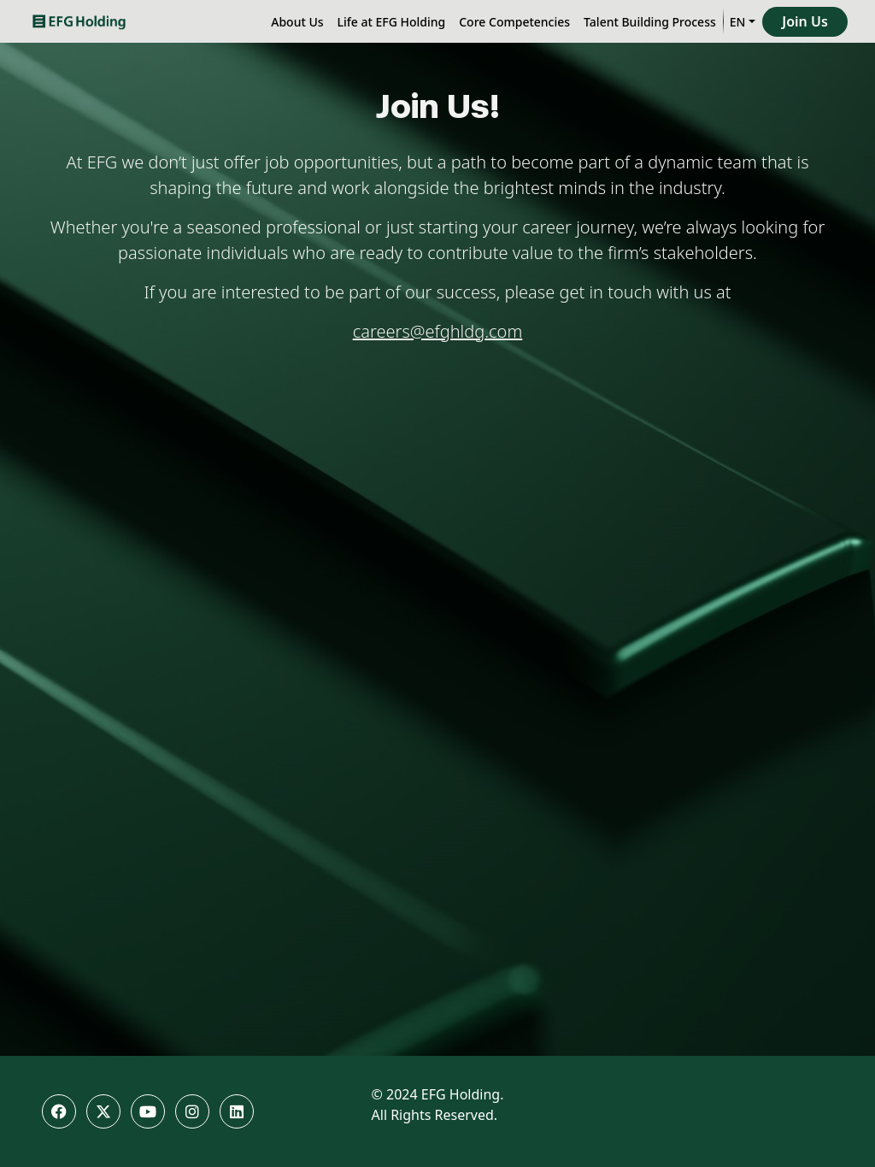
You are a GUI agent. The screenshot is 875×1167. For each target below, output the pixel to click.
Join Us (805, 21)
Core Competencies (514, 22)
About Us (297, 22)
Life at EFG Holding (392, 22)
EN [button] (738, 22)
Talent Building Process (650, 22)
